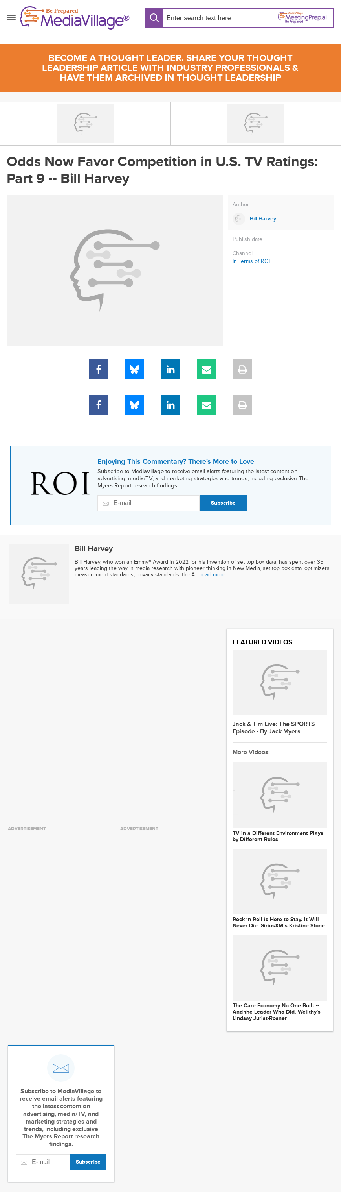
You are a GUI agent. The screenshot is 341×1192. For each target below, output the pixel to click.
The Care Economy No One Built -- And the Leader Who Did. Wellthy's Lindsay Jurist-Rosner (277, 1012)
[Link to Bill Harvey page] (281, 218)
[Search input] (200, 18)
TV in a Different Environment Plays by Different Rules (278, 836)
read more (213, 574)
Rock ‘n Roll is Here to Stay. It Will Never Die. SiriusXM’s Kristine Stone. (279, 922)
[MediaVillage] (75, 18)
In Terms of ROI (251, 261)
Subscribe (223, 503)
